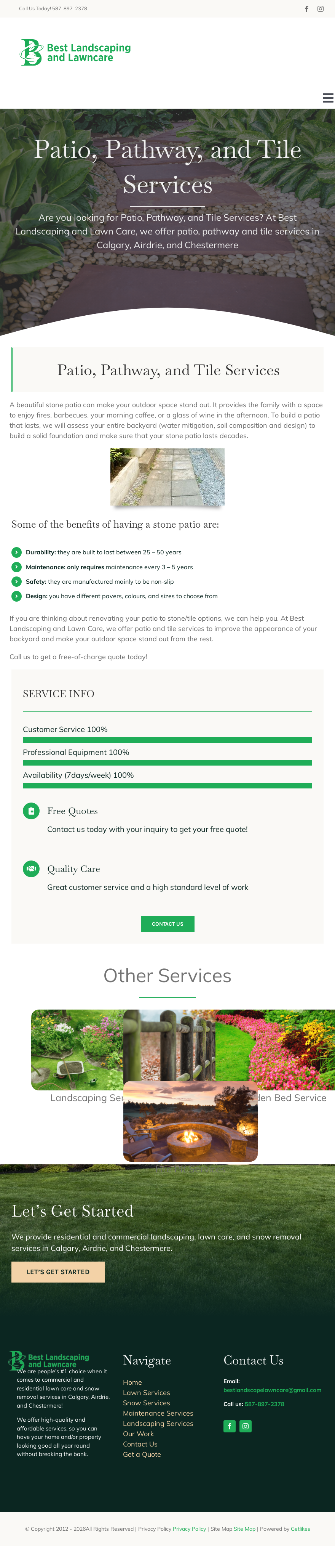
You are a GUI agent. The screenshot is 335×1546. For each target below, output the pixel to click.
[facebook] (307, 9)
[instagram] (320, 9)
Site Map (244, 1528)
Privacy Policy (189, 1528)
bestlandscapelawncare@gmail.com (272, 1389)
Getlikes (300, 1528)
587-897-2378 (264, 1404)
